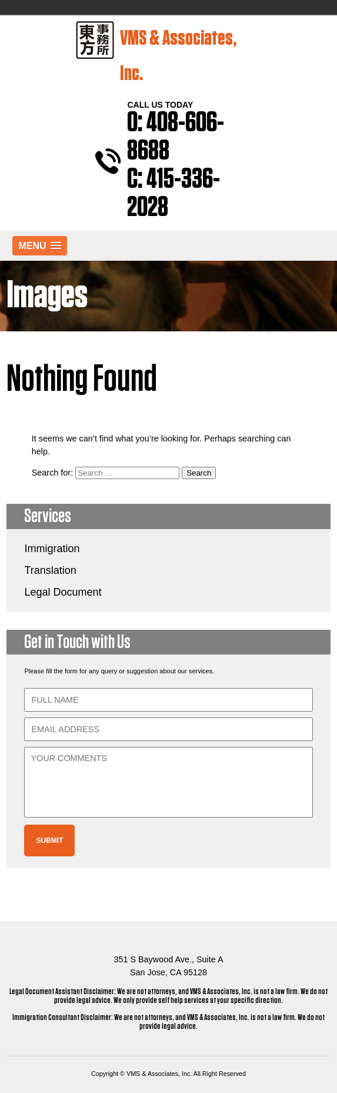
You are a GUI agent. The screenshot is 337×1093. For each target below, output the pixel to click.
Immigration (51, 548)
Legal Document (62, 592)
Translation (50, 570)
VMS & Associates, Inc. (156, 52)
